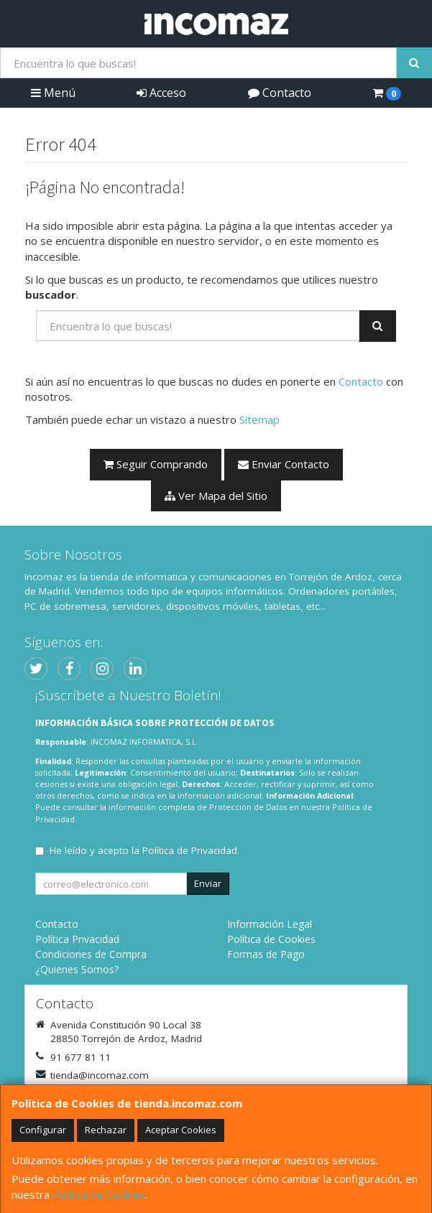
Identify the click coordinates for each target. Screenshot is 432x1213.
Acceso (161, 93)
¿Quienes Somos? (77, 969)
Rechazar (106, 1129)
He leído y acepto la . (144, 850)
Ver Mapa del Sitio (216, 495)
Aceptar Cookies (180, 1129)
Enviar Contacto (283, 464)
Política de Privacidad (189, 850)
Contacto (279, 93)
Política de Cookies (98, 1194)
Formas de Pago (266, 954)
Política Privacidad (77, 939)
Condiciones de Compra (91, 954)
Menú (53, 93)
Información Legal (269, 924)
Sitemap (259, 419)
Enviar (207, 883)
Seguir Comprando (156, 464)
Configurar (42, 1129)
